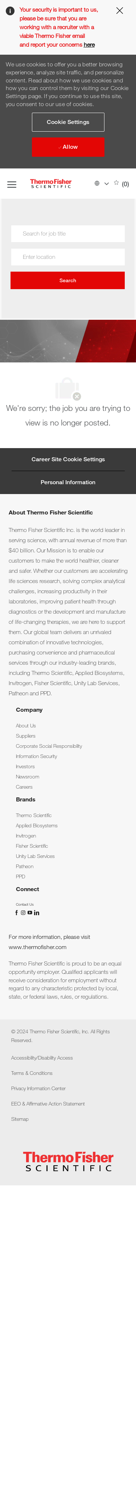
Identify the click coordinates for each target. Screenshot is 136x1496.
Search (67, 280)
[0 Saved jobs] (121, 183)
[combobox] (68, 257)
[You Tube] (30, 912)
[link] (26, 725)
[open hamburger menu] (11, 183)
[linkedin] (36, 912)
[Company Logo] (60, 183)
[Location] (68, 257)
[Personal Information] (68, 482)
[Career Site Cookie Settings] (68, 459)
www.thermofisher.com (37, 947)
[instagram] (24, 912)
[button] (101, 183)
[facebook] (17, 912)
